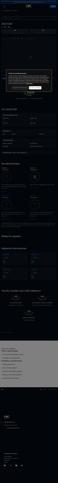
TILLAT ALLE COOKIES (35, 87)
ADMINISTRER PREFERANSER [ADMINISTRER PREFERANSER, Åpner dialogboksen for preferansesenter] (20, 87)
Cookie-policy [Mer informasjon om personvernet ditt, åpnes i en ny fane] (29, 83)
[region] (29, 81)
